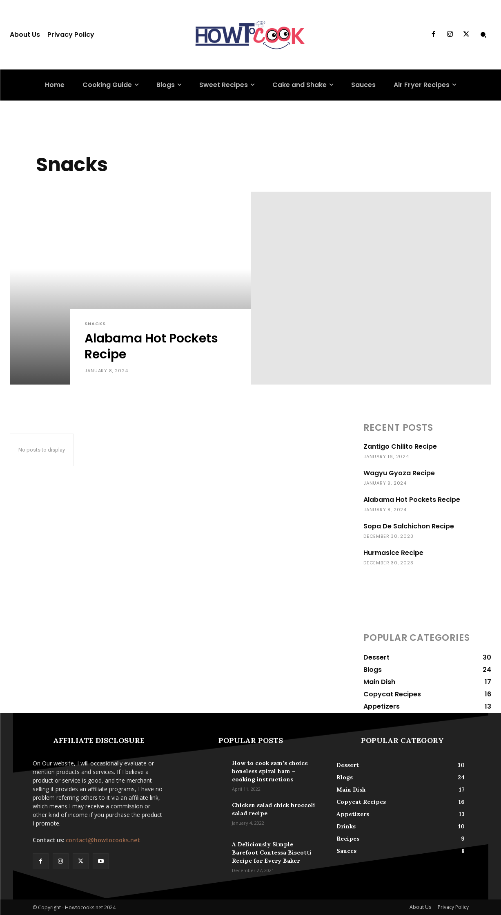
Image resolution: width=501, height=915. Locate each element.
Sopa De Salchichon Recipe (408, 526)
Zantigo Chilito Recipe (400, 446)
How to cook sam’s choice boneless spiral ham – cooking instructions (270, 771)
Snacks (95, 324)
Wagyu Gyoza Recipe (399, 473)
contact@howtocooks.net (103, 840)
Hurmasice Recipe (393, 552)
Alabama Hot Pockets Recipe (411, 499)
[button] (483, 35)
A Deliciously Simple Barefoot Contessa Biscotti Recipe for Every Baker (272, 852)
